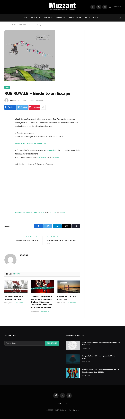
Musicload (42, 157)
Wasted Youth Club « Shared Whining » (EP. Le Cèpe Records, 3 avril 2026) (100, 370)
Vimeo (62, 212)
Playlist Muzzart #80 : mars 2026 (67, 298)
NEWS (26, 18)
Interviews (61, 18)
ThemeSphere (73, 410)
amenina (13, 100)
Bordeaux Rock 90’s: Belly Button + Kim (13, 298)
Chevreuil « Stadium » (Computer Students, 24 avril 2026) (101, 343)
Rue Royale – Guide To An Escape (29, 212)
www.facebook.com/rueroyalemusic (30, 143)
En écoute (72, 303)
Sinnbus (52, 212)
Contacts (62, 404)
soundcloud (52, 150)
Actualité (19, 303)
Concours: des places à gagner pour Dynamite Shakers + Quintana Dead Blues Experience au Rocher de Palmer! (41, 302)
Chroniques (48, 18)
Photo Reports (91, 18)
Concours (35, 18)
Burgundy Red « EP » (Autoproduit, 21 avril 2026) (99, 357)
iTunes (56, 157)
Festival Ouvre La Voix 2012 (27, 240)
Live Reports (75, 18)
